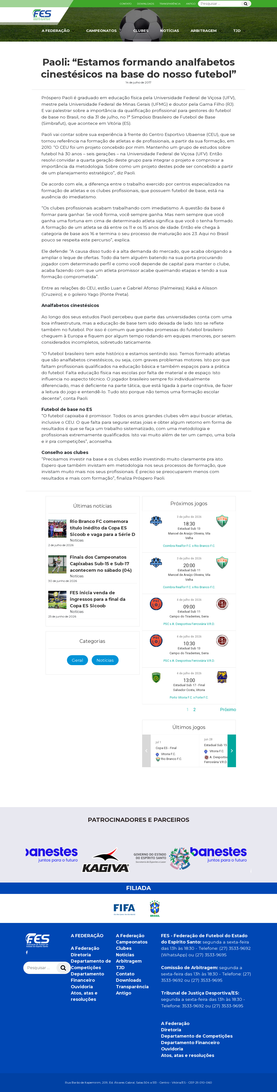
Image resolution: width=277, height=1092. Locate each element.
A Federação (59, 30)
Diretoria (81, 954)
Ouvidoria (82, 986)
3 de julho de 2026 (189, 517)
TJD (240, 30)
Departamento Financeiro (190, 1042)
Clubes (140, 30)
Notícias (169, 30)
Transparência (170, 3)
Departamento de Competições (197, 1036)
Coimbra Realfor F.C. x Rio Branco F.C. (189, 546)
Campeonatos (104, 30)
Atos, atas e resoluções (187, 1055)
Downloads (145, 3)
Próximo (228, 709)
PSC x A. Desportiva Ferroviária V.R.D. (189, 624)
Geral (77, 660)
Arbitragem (207, 30)
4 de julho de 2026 (189, 600)
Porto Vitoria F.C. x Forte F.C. (189, 697)
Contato (125, 3)
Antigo (191, 3)
